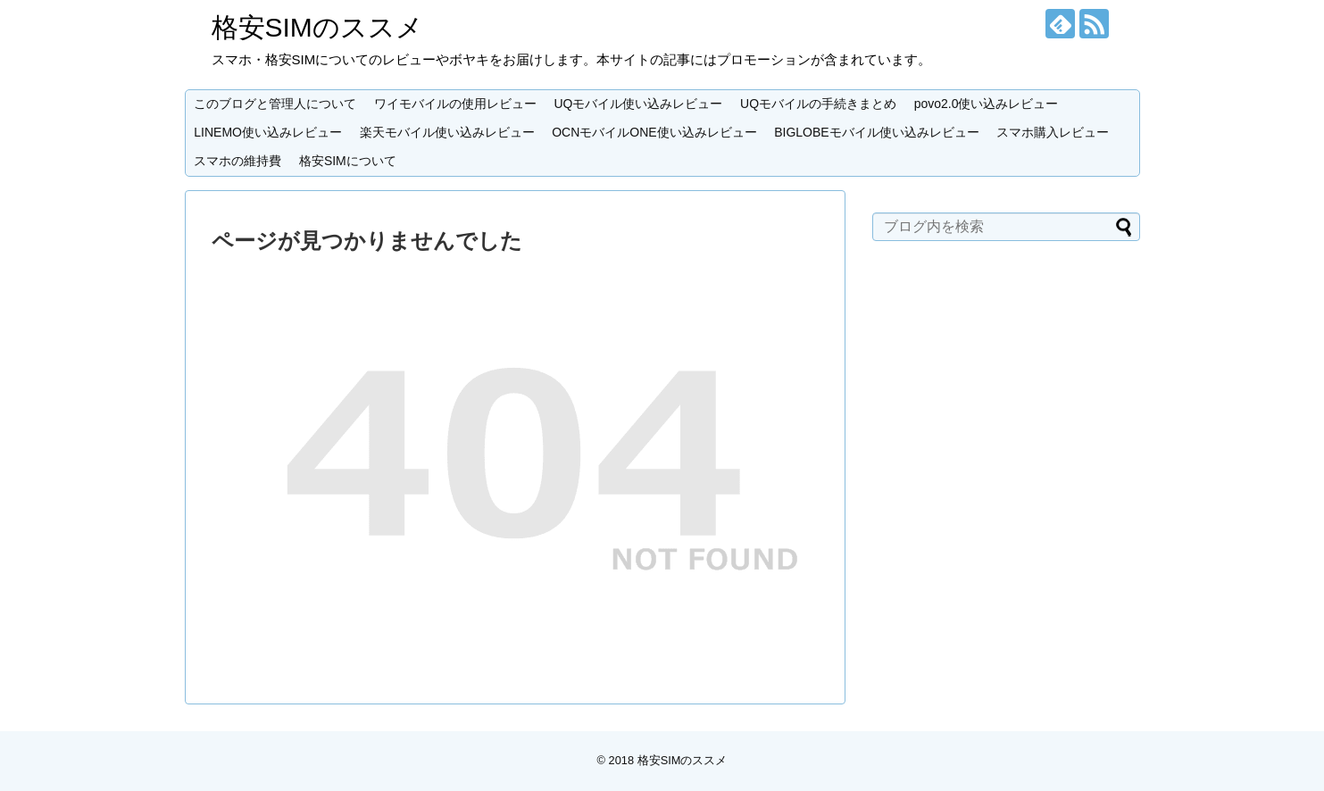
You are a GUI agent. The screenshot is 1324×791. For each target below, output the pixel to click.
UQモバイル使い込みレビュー (638, 103)
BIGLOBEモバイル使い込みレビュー (876, 132)
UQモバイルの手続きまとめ (818, 103)
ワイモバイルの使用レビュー (455, 103)
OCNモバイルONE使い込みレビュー (654, 132)
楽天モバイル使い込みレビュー (447, 132)
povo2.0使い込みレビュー (986, 103)
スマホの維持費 (237, 161)
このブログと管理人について (275, 103)
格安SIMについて (347, 161)
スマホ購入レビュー (1052, 132)
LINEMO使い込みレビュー (268, 132)
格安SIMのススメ (317, 27)
